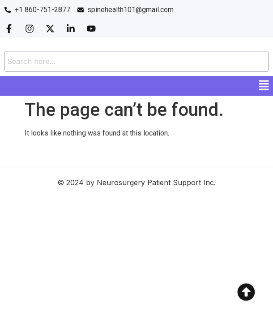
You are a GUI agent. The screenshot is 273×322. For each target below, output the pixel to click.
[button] (264, 86)
